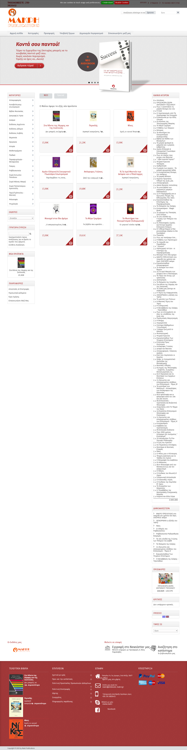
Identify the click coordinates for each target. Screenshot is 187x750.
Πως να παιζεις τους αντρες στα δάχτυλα (165, 156)
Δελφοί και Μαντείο (164, 349)
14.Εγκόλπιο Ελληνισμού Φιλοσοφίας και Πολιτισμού (167, 413)
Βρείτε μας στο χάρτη (111, 679)
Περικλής (93, 125)
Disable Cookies (121, 3)
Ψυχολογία (15, 204)
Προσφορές (49, 33)
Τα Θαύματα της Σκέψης (166, 206)
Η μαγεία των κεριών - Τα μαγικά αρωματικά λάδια (167, 169)
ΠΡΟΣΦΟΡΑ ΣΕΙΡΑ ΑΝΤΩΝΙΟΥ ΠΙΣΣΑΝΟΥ (166, 104)
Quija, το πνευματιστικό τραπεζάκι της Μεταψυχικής (166, 361)
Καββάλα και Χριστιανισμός (162, 427)
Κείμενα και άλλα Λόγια (166, 496)
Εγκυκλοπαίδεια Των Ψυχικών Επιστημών (165, 339)
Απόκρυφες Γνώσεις (93, 171)
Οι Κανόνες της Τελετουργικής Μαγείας (166, 122)
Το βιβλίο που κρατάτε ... (93, 224)
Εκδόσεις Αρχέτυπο (18, 124)
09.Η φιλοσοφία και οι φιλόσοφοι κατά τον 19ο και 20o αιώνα (166, 397)
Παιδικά (13, 155)
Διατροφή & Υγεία (17, 116)
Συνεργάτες (72, 697)
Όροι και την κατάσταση (72, 679)
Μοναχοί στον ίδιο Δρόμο (56, 218)
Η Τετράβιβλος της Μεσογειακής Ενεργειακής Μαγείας (167, 492)
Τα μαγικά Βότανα (164, 176)
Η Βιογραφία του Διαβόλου (167, 460)
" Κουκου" (160, 246)
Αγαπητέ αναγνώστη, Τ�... (93, 132)
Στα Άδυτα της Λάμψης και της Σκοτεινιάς (56, 126)
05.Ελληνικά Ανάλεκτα (165, 430)
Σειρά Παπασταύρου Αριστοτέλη (17, 187)
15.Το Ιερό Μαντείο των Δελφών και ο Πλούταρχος (130, 172)
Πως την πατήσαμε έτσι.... (167, 237)
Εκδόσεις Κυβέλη (18, 133)
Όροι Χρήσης (14, 297)
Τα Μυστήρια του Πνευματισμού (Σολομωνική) (130, 219)
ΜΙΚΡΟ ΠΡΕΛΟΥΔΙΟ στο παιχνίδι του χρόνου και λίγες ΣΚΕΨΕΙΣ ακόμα (167, 259)
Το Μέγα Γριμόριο (93, 218)
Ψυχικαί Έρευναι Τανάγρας (163, 163)
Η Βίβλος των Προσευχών (167, 240)
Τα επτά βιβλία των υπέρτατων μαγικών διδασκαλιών (164, 189)
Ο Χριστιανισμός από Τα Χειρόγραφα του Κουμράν (167, 114)
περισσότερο (34, 685)
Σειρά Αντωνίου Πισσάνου (15, 176)
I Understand (107, 3)
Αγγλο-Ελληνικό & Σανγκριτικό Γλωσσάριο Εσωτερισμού (56, 172)
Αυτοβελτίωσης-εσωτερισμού (15, 106)
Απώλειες (160, 100)
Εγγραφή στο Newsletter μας (131, 647)
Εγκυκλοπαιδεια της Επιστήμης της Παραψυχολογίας (164, 202)
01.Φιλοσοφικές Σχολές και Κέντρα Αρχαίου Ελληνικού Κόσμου (166, 225)
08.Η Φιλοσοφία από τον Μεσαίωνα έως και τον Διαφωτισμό (166, 467)
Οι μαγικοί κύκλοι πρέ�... (130, 225)
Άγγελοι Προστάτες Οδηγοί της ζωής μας (165, 180)
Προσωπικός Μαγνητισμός (167, 318)
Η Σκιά (159, 111)
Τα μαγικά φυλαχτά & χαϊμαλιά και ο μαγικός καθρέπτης (165, 145)
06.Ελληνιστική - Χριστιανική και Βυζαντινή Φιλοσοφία (167, 403)
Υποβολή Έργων (67, 33)
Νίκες (130, 125)
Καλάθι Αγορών (161, 95)
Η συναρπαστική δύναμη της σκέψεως (166, 173)
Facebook (111, 709)
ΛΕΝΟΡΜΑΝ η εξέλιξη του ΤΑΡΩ (165, 522)
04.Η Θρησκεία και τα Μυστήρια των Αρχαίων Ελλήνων (166, 376)
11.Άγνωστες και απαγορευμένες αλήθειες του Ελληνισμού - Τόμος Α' (167, 419)
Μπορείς (160, 130)
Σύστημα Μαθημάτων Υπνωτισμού (165, 326)
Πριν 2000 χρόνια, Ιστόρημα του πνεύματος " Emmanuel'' (167, 434)
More (68, 147)
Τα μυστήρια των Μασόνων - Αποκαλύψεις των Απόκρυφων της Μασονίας (167, 389)
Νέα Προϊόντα (16, 254)
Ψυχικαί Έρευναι (163, 336)
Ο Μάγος (160, 471)
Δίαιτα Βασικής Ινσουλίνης (167, 185)
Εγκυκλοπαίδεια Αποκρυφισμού (163, 264)
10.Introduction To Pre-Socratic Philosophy (166, 439)
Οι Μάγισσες (162, 462)
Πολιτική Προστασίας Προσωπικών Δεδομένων (72, 684)
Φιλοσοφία (15, 199)
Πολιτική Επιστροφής (72, 689)
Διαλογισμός (161, 280)
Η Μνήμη (160, 320)
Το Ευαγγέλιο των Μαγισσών (164, 487)
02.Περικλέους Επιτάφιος (167, 445)
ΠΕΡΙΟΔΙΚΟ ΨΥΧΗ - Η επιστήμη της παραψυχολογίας (166, 251)
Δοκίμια (13, 120)
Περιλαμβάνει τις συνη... (56, 178)
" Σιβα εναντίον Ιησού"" (166, 159)
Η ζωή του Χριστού (164, 442)
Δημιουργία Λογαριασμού (91, 33)
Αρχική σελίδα (16, 33)
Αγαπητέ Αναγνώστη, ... (130, 179)
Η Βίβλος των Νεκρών (165, 128)
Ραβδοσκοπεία (16, 171)
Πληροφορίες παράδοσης (72, 701)
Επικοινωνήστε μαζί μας (119, 33)
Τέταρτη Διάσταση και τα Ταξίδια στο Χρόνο (166, 457)
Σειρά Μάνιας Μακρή (18, 182)
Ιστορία (13, 146)
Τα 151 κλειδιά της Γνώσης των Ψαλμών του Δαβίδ (167, 219)
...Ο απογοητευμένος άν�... (56, 225)
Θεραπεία (14, 138)
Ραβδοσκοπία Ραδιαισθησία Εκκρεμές (165, 535)
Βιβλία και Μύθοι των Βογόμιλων (165, 140)
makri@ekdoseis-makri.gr (113, 687)
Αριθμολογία (162, 166)
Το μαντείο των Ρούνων (166, 299)
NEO (46, 95)
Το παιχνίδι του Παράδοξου (162, 243)
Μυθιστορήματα (16, 151)
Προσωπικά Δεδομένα (17, 293)
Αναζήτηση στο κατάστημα (167, 648)
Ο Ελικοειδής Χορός (165, 480)
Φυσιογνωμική (162, 333)
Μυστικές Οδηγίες (164, 365)
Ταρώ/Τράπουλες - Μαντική (16, 194)
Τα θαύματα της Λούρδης (166, 282)
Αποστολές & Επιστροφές (19, 289)
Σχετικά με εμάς (72, 675)
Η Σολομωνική (162, 306)
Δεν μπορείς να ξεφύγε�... (56, 132)
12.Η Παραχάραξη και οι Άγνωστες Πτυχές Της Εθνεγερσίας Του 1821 (166, 196)
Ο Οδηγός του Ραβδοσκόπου (160, 530)
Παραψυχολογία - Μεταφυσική (16, 160)
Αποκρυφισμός (17, 100)
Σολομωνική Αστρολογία (166, 477)
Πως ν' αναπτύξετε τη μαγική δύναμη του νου (166, 108)
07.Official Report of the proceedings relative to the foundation (167, 231)
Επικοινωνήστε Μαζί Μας (19, 301)
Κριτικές (157, 599)
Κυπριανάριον (162, 423)
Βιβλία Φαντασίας (17, 111)
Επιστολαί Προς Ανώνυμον (163, 343)
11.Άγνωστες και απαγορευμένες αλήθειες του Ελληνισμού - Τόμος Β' (167, 382)
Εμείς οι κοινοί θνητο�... (130, 132)
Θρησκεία (15, 142)
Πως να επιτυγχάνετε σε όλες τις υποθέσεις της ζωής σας (166, 314)
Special (60, 95)
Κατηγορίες (33, 33)
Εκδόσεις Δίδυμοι (17, 129)
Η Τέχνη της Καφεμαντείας (167, 293)
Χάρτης (72, 693)
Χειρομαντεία (162, 323)
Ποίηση (13, 166)
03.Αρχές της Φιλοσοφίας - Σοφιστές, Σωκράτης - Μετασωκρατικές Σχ (167, 370)
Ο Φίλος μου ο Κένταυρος (167, 454)
